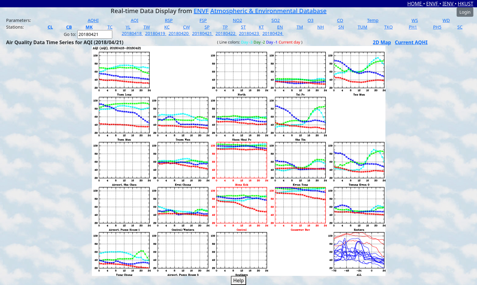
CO (340, 20)
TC (110, 27)
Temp (372, 20)
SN (341, 27)
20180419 (155, 33)
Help (238, 280)
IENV (448, 3)
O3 (310, 20)
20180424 (273, 33)
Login (465, 12)
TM (300, 27)
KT (261, 27)
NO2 (237, 20)
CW (186, 27)
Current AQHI (411, 42)
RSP (169, 20)
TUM (362, 27)
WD (446, 20)
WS (415, 20)
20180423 (249, 33)
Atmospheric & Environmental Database (268, 11)
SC (459, 27)
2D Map (382, 42)
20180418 (132, 33)
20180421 (202, 33)
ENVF (432, 3)
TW (146, 27)
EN (280, 27)
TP (225, 27)
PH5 (437, 27)
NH (320, 27)
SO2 (275, 20)
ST (243, 27)
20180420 (179, 33)
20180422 (226, 33)
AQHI (93, 20)
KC (167, 27)
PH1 (413, 27)
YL (128, 27)
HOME (415, 3)
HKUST (465, 3)
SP (207, 27)
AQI (134, 20)
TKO (388, 27)
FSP (203, 20)
